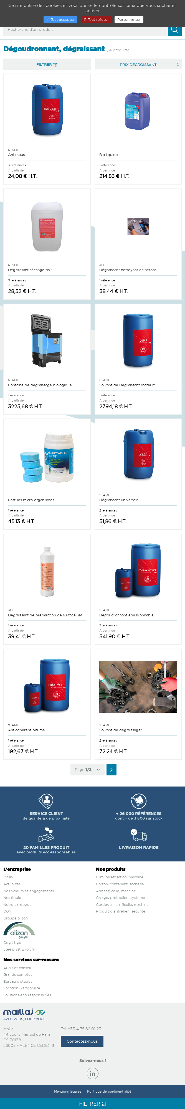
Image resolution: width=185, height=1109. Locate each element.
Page (87, 769)
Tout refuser (96, 19)
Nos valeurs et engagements (28, 891)
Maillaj (8, 877)
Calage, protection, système (120, 897)
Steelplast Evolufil (19, 949)
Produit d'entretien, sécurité (120, 911)
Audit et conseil (17, 968)
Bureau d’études (17, 981)
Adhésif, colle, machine (116, 891)
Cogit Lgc (12, 942)
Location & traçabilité (21, 988)
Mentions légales (68, 1091)
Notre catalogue (17, 904)
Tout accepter (60, 19)
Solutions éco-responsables (27, 995)
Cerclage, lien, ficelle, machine (122, 904)
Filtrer (46, 64)
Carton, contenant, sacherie (120, 884)
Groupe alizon (15, 918)
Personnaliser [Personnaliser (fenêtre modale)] (129, 19)
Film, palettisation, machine (119, 877)
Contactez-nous (82, 1041)
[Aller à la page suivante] (111, 769)
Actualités (12, 884)
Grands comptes (17, 974)
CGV (7, 911)
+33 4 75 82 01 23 (84, 1028)
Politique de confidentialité (109, 1091)
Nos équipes (14, 897)
